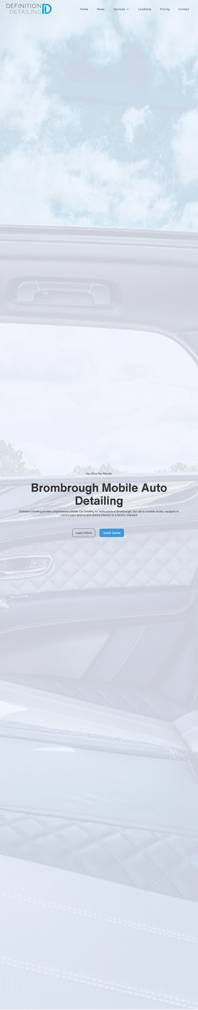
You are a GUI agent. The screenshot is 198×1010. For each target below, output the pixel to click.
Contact (183, 9)
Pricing (165, 9)
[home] (29, 9)
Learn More (84, 532)
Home (84, 9)
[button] (119, 9)
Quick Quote (112, 532)
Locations (144, 9)
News (100, 9)
